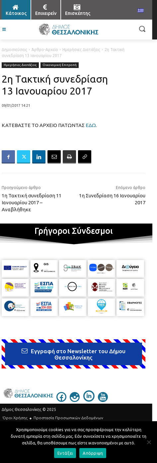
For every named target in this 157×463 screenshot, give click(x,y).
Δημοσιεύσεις (14, 49)
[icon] (61, 400)
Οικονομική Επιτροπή (59, 65)
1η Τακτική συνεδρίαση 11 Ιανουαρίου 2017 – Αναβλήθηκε (31, 202)
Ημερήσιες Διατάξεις (81, 49)
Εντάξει (65, 453)
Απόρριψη (93, 453)
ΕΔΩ (91, 125)
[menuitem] (140, 11)
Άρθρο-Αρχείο (45, 49)
